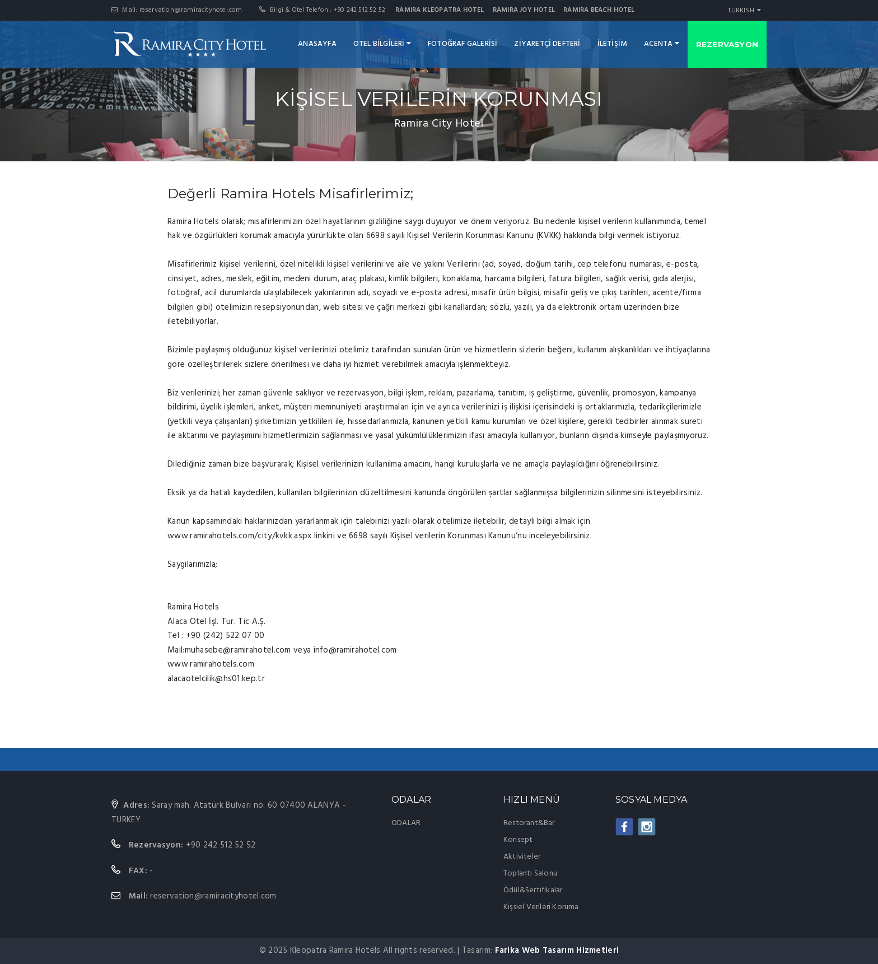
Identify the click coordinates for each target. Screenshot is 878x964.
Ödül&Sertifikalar (532, 890)
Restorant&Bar (529, 823)
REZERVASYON (727, 44)
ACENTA (661, 44)
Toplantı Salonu (530, 873)
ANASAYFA (317, 44)
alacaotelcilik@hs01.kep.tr (216, 679)
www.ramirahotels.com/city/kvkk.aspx (239, 536)
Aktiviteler (521, 856)
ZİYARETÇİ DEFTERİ (547, 44)
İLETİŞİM (612, 44)
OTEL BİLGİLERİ (382, 44)
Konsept (518, 839)
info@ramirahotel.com (355, 650)
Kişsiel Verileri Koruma (541, 907)
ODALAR (406, 823)
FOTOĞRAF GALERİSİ (462, 44)
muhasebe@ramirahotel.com (238, 650)
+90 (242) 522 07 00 (224, 635)
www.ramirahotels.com (210, 664)
